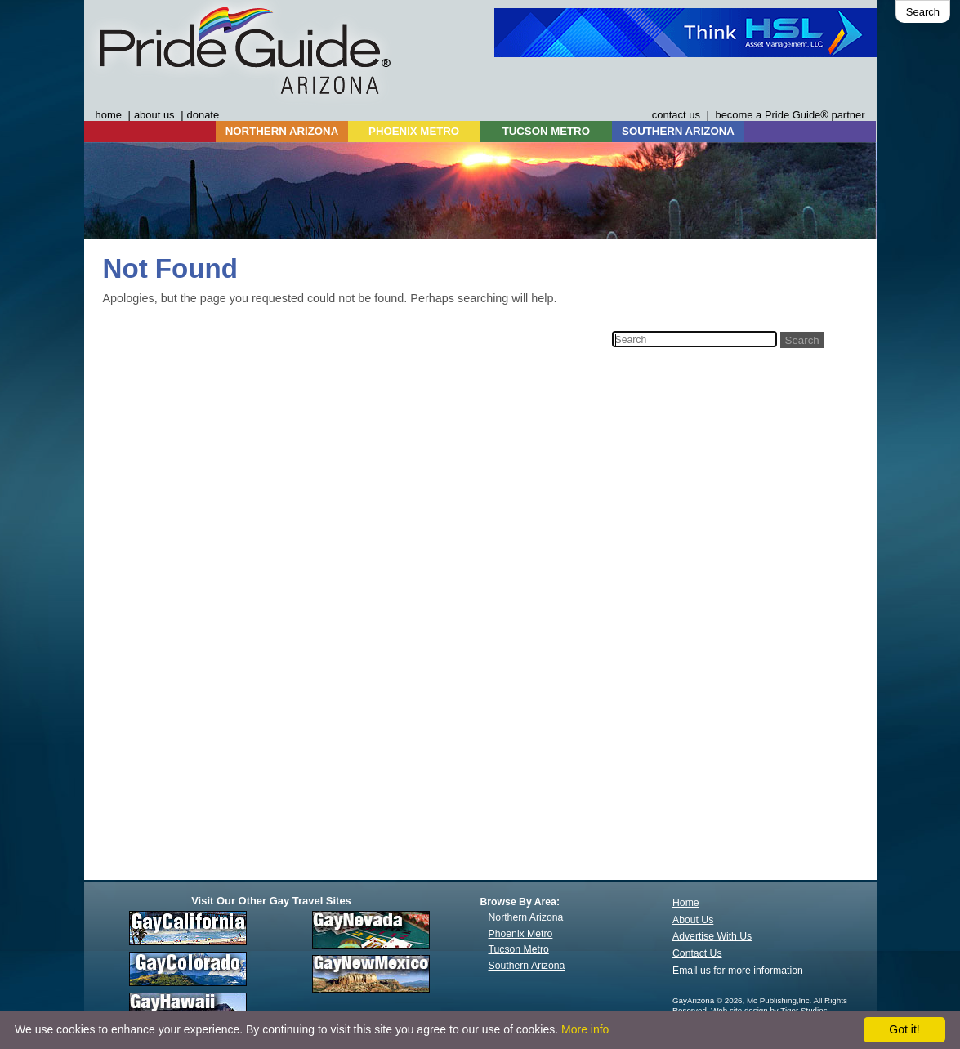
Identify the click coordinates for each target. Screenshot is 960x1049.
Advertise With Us (712, 936)
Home (685, 902)
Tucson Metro (519, 949)
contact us (676, 115)
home (109, 115)
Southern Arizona (527, 965)
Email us (691, 970)
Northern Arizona (526, 917)
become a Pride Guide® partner (789, 115)
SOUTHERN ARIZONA (678, 131)
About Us (692, 920)
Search (923, 12)
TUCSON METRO (546, 131)
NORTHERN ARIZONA (281, 131)
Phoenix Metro (521, 934)
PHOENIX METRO (413, 131)
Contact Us (697, 953)
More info (585, 1029)
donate (203, 115)
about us (154, 115)
